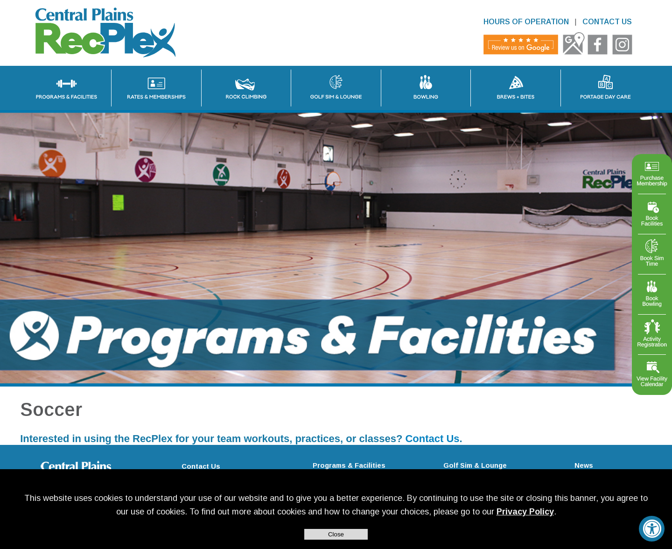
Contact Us (432, 438)
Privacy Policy (525, 511)
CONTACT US (607, 22)
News (583, 465)
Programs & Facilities (349, 465)
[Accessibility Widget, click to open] (652, 529)
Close (336, 534)
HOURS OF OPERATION (526, 22)
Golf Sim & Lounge (475, 465)
